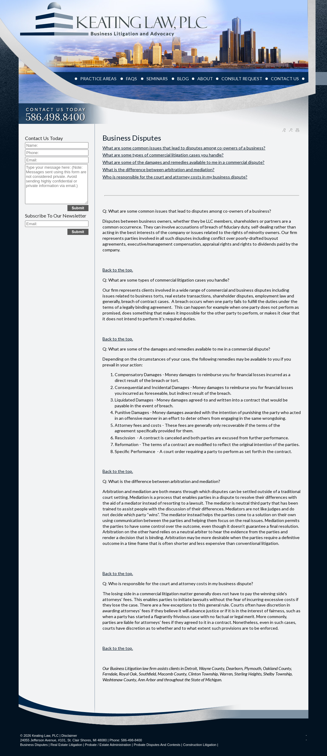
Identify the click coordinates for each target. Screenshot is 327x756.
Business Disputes (34, 745)
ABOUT (205, 78)
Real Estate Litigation (66, 745)
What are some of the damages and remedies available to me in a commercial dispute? (183, 162)
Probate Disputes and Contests (157, 745)
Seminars (157, 78)
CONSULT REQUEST (241, 78)
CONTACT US (285, 78)
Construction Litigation (199, 745)
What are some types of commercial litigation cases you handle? (163, 154)
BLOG (183, 78)
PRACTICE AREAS (98, 78)
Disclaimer (69, 735)
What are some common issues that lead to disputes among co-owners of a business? (183, 147)
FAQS (132, 78)
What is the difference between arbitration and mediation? (158, 169)
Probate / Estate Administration (108, 745)
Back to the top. (117, 269)
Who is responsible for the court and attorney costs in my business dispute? (174, 176)
